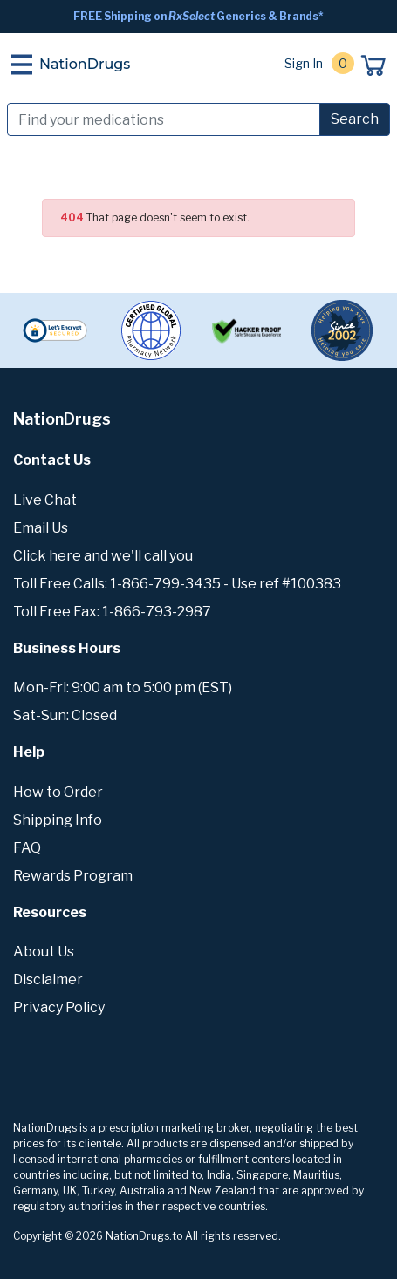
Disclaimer (48, 979)
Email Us (40, 528)
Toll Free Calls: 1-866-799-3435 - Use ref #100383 (177, 583)
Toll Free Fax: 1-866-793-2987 (112, 611)
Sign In (303, 63)
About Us (43, 951)
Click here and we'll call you (103, 556)
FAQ (27, 848)
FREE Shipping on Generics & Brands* (198, 16)
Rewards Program (73, 875)
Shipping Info (57, 820)
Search (355, 119)
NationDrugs (84, 64)
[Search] (163, 119)
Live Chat (45, 500)
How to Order (58, 792)
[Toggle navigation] (22, 64)
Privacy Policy (59, 1007)
